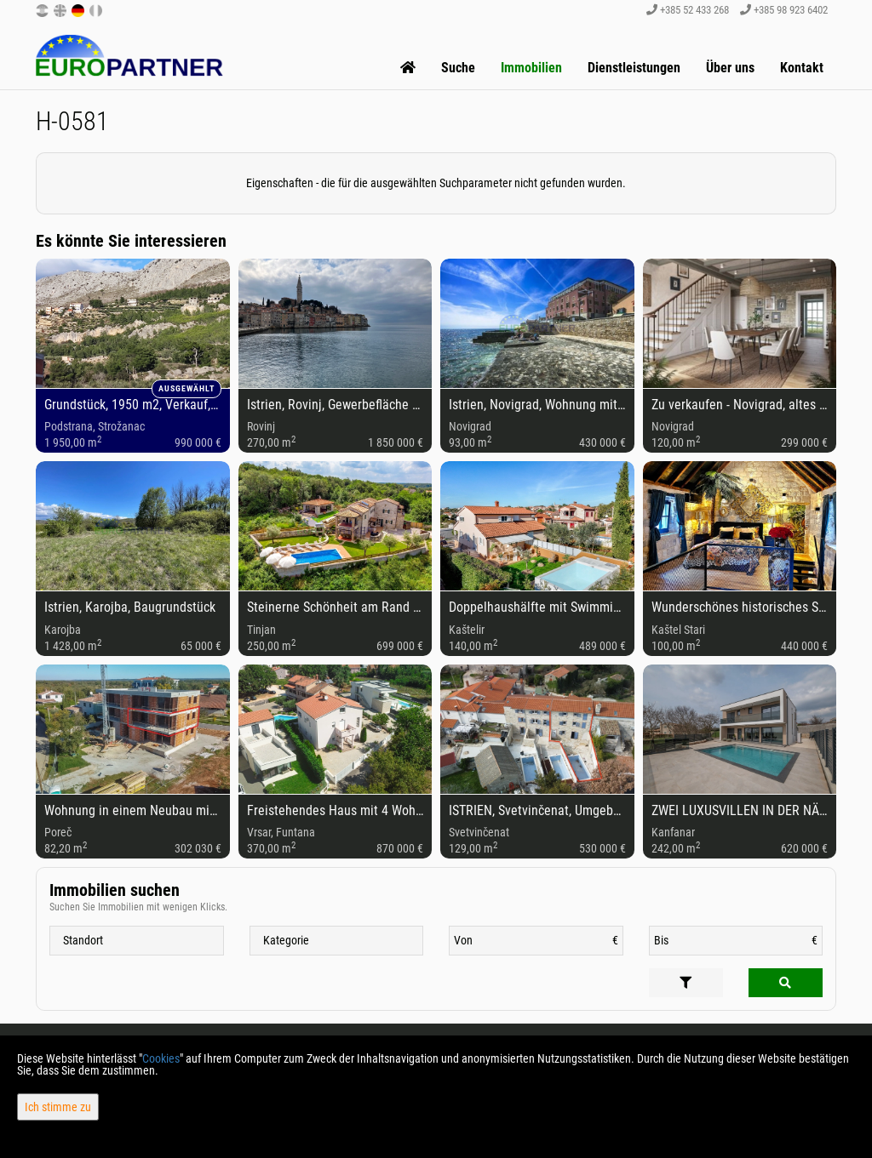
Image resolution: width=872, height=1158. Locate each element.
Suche (458, 68)
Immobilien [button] (531, 68)
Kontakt (801, 68)
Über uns (730, 68)
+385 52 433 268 (687, 9)
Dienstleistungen (634, 68)
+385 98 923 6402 (784, 9)
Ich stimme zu (58, 1107)
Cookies (161, 1058)
